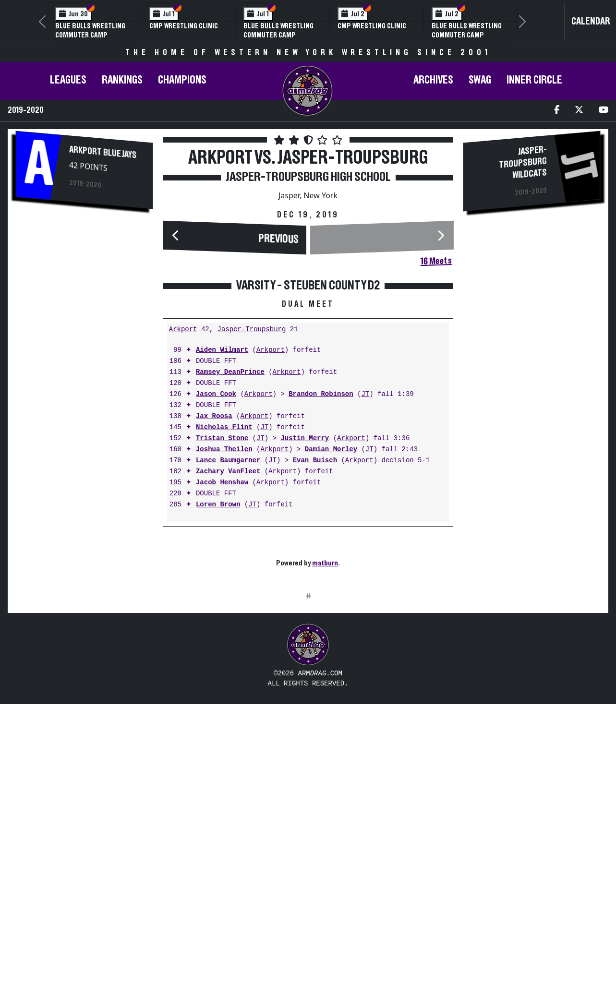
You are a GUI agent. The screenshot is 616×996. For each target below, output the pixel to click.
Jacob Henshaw (222, 624)
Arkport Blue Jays (102, 152)
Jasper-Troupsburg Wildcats (523, 162)
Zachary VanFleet (228, 613)
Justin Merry (304, 580)
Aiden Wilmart (222, 492)
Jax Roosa (214, 558)
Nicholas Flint (224, 569)
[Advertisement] (84, 378)
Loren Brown (218, 646)
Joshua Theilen (224, 591)
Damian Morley (331, 591)
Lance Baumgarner (228, 602)
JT (365, 536)
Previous (278, 239)
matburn (325, 705)
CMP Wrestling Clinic (183, 26)
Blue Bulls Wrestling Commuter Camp (90, 30)
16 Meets (435, 261)
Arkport (183, 471)
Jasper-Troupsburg (251, 471)
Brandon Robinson (321, 536)
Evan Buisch (315, 602)
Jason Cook (216, 536)
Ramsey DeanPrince (230, 514)
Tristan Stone (222, 580)
